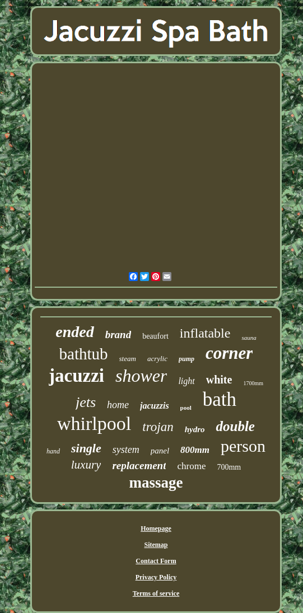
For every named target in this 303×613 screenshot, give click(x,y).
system (126, 449)
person (243, 446)
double (235, 426)
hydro (195, 429)
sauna (248, 337)
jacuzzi (76, 376)
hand (53, 451)
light (186, 381)
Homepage (156, 528)
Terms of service (156, 593)
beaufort (155, 336)
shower (141, 376)
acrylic (157, 358)
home (118, 404)
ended (74, 331)
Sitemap (155, 545)
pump (186, 359)
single (86, 448)
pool (186, 407)
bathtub (83, 354)
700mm (229, 467)
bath (219, 399)
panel (160, 450)
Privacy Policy (156, 577)
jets (86, 402)
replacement (139, 465)
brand (118, 334)
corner (229, 353)
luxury (86, 464)
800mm (194, 449)
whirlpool (94, 423)
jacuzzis (154, 405)
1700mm (253, 383)
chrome (191, 466)
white (219, 379)
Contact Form (156, 561)
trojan (157, 427)
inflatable (205, 333)
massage (156, 482)
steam (127, 358)
